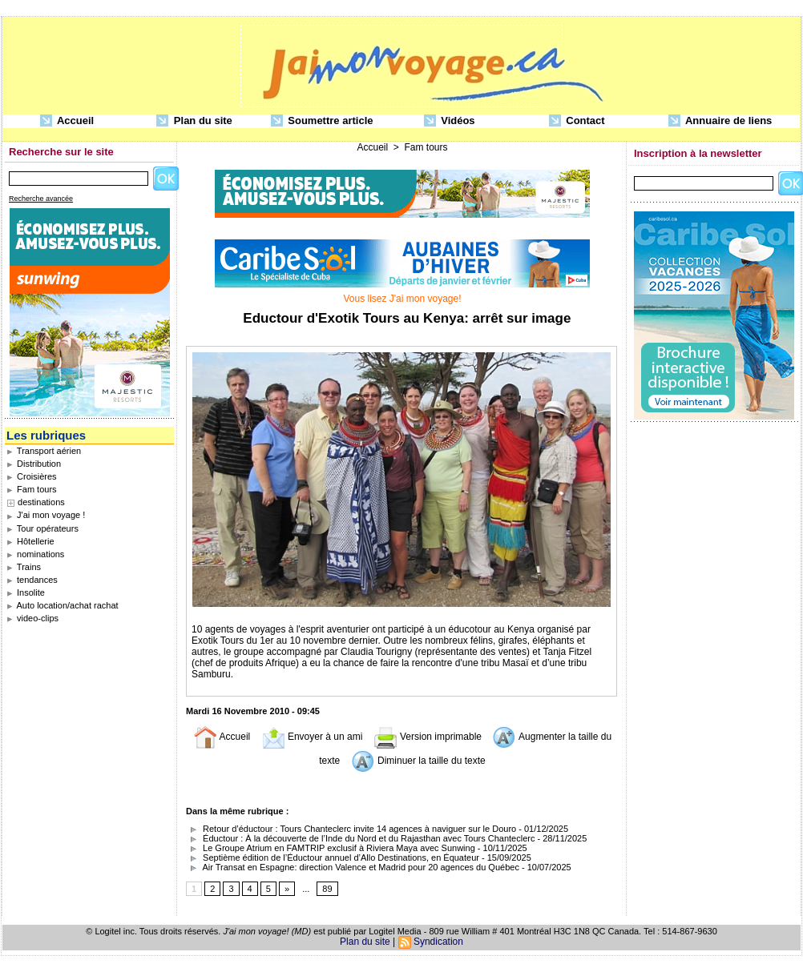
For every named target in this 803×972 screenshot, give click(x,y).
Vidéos (449, 121)
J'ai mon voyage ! (45, 515)
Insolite (25, 592)
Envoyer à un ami (312, 736)
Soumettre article (322, 121)
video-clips (32, 618)
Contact (577, 121)
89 (327, 889)
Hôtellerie (30, 541)
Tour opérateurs (42, 528)
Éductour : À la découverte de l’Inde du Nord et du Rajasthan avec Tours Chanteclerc (360, 838)
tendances (32, 579)
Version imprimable (427, 736)
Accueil (67, 121)
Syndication (438, 941)
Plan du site (194, 121)
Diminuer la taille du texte (418, 760)
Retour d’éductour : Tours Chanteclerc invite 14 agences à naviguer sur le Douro (351, 828)
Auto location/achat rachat (62, 605)
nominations (35, 554)
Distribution (33, 463)
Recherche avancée (41, 199)
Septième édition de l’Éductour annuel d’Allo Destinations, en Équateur (332, 857)
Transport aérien (43, 451)
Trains (23, 567)
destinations (41, 502)
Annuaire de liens (720, 121)
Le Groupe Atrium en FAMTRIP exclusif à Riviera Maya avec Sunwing (330, 848)
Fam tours (31, 489)
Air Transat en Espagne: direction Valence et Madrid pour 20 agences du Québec (352, 867)
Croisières (31, 476)
